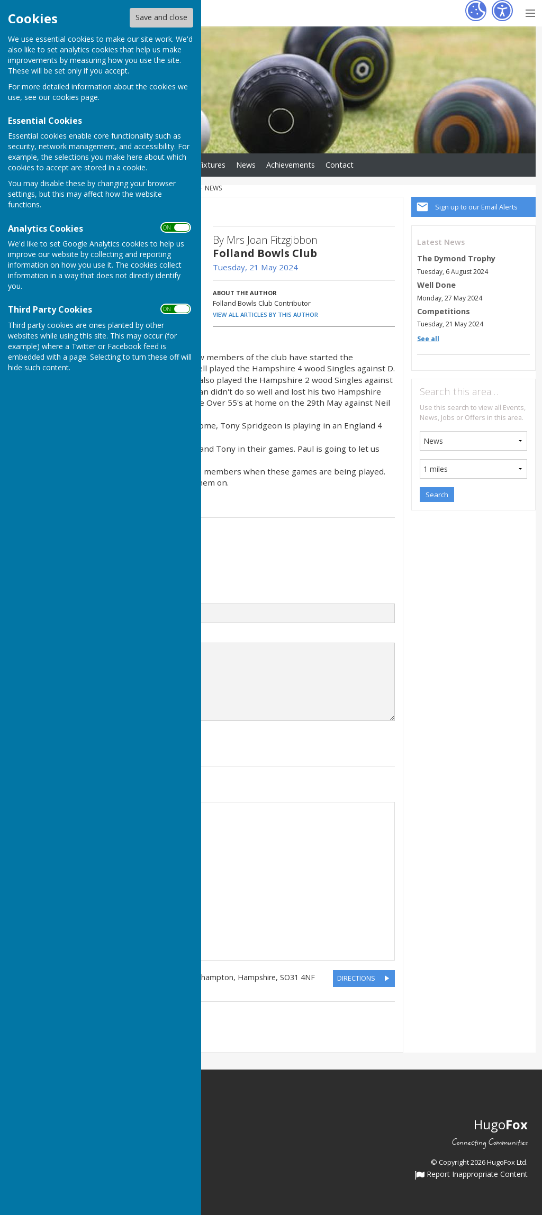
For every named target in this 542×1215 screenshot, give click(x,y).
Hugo (501, 1124)
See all (428, 338)
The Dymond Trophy (456, 258)
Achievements (290, 165)
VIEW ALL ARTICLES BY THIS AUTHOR (265, 314)
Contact (340, 165)
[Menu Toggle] (530, 12)
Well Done (436, 285)
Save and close (161, 17)
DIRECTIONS (356, 978)
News (246, 165)
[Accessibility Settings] (502, 10)
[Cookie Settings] (475, 10)
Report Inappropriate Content (471, 1175)
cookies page (75, 97)
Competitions (443, 311)
